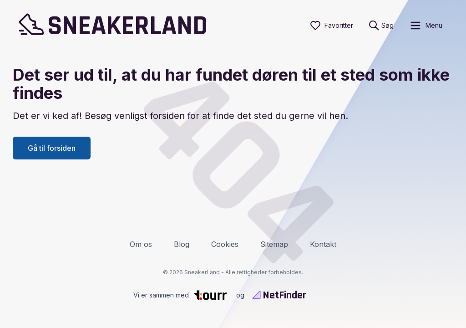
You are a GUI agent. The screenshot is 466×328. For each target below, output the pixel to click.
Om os (141, 244)
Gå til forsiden (52, 148)
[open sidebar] (426, 25)
